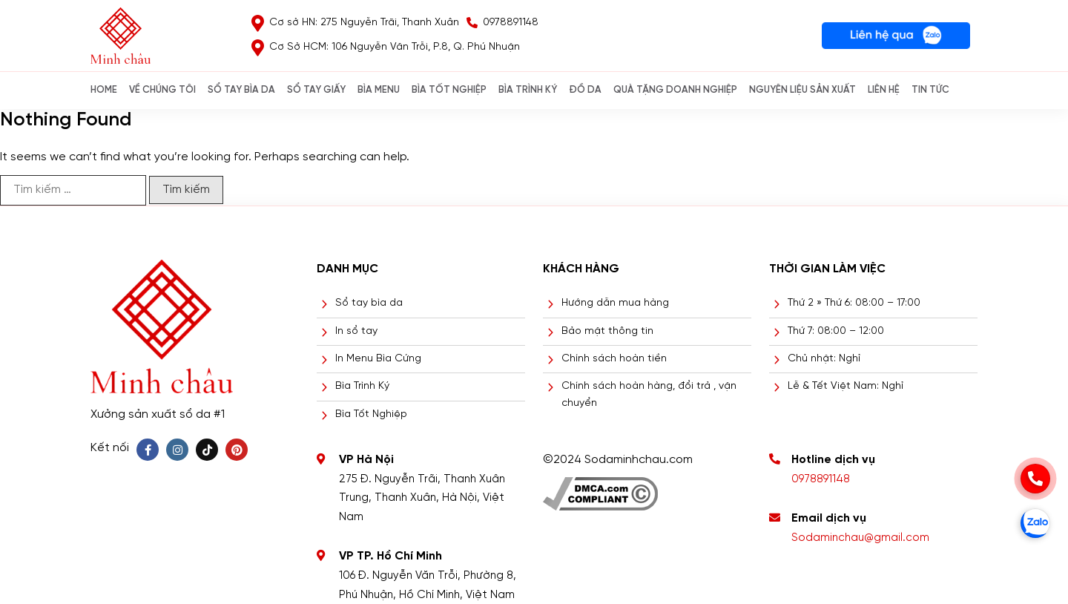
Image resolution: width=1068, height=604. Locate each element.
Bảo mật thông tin (607, 331)
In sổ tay (356, 331)
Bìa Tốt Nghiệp (371, 414)
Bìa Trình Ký (362, 386)
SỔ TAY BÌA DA (241, 90)
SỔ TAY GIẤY (316, 90)
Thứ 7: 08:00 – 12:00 (836, 331)
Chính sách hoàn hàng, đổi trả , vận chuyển (648, 394)
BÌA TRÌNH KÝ (527, 90)
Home (103, 90)
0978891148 (820, 479)
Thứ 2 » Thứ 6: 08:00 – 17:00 (854, 303)
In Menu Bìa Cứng (378, 358)
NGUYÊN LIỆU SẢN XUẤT (802, 90)
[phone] (1035, 478)
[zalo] (1035, 523)
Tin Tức (930, 90)
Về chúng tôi (162, 90)
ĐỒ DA (585, 90)
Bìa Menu (378, 90)
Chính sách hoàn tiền (614, 358)
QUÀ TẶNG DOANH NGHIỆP (675, 90)
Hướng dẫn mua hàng (615, 303)
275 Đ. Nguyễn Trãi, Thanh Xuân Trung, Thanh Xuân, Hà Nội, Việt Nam (422, 498)
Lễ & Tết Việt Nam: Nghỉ (845, 386)
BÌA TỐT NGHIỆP (449, 90)
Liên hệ (884, 90)
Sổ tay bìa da (369, 303)
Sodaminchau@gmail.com (860, 538)
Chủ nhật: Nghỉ (824, 358)
